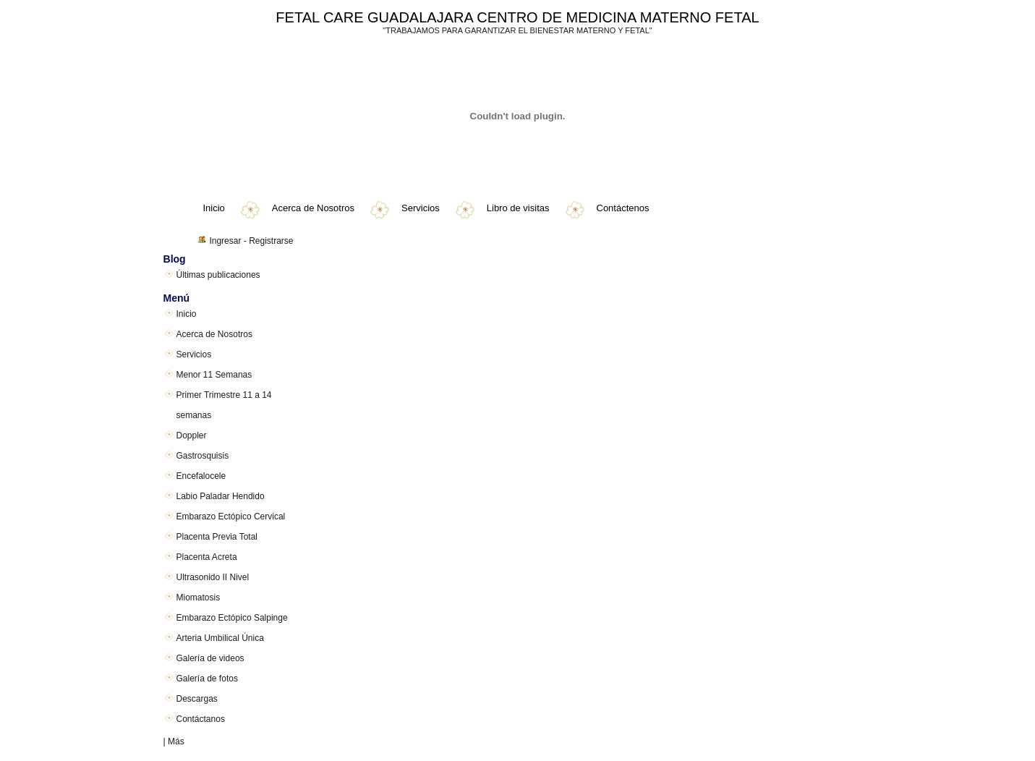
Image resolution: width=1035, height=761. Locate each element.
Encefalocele (201, 476)
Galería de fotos (207, 678)
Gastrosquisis (202, 456)
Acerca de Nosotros (313, 208)
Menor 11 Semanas (214, 375)
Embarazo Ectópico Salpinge (232, 618)
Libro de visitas (518, 208)
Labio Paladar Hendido (220, 496)
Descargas (197, 699)
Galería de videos (210, 658)
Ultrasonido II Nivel (213, 577)
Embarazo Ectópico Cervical (231, 516)
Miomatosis (198, 597)
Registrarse (271, 241)
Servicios (420, 208)
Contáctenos (623, 208)
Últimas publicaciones (218, 275)
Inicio (214, 208)
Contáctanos (200, 719)
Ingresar (225, 241)
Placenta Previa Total (217, 537)
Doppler (191, 435)
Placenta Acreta (206, 557)
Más (176, 741)
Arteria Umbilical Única (220, 638)
